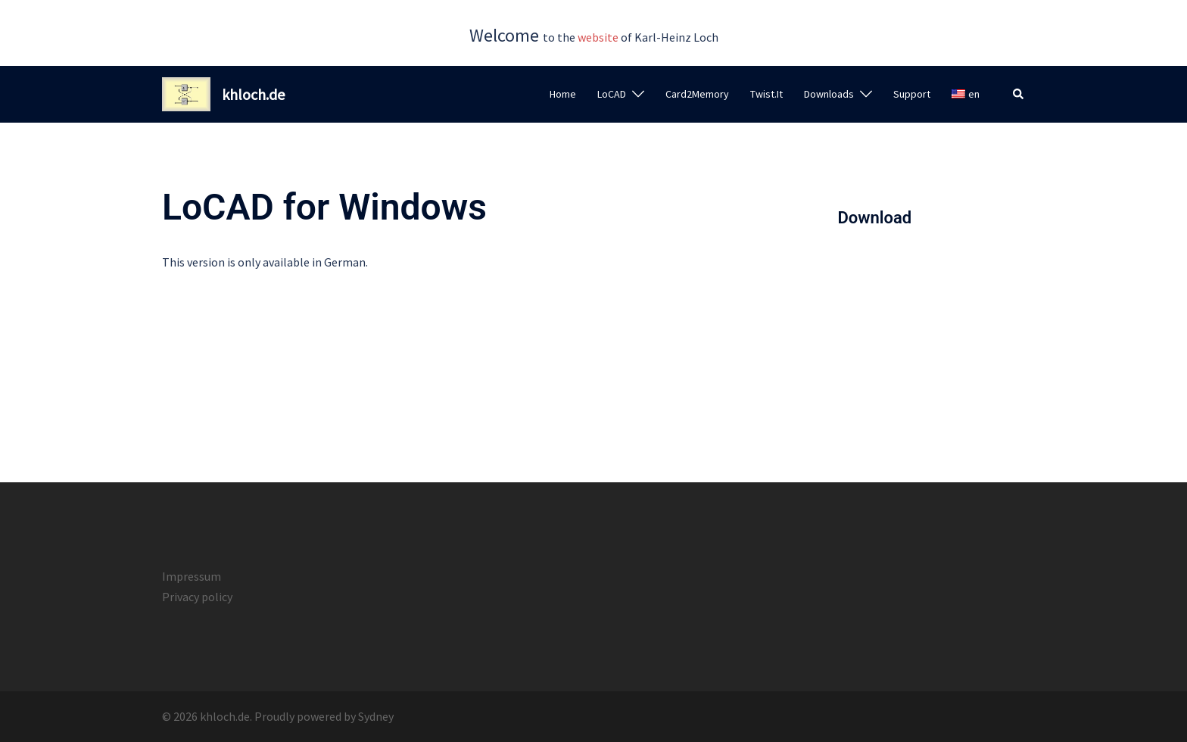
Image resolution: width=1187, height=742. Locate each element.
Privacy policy (197, 596)
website (598, 37)
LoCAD (611, 94)
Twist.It (766, 94)
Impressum (191, 576)
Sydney (376, 716)
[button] (1019, 94)
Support (911, 94)
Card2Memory (697, 94)
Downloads (829, 94)
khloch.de (253, 94)
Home (563, 94)
